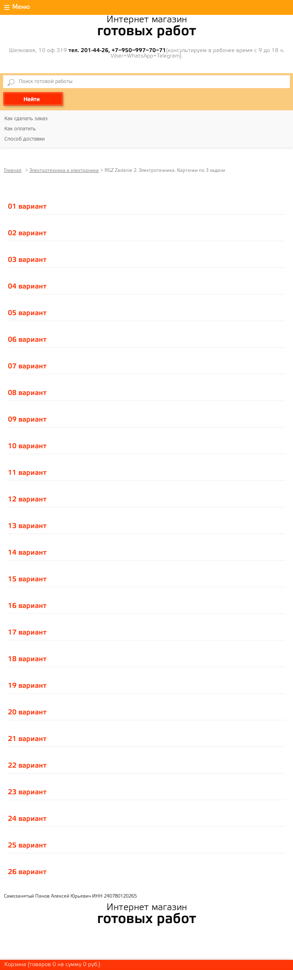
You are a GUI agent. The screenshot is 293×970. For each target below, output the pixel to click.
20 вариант (27, 712)
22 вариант (27, 766)
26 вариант (27, 872)
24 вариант (27, 819)
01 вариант (27, 207)
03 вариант (27, 260)
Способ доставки (24, 139)
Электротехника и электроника (64, 170)
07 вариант (27, 366)
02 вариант (27, 233)
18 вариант (27, 659)
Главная (13, 170)
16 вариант (27, 606)
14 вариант (27, 553)
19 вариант (27, 686)
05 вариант (27, 313)
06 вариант (27, 340)
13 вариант (27, 526)
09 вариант (27, 419)
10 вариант (27, 446)
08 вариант (27, 393)
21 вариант (27, 739)
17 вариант (27, 632)
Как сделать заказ (26, 119)
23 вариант (27, 792)
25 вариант (27, 845)
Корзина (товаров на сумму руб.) (52, 964)
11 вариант (27, 473)
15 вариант (27, 579)
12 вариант (27, 499)
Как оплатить (20, 129)
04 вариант (27, 286)
